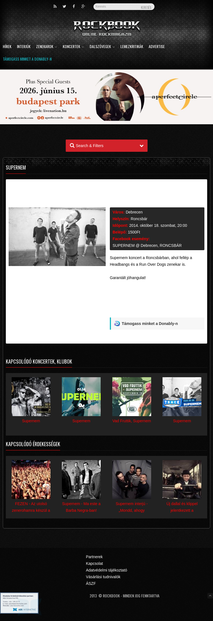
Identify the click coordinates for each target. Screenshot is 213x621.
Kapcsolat (94, 563)
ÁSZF (91, 583)
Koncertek (73, 46)
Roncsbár (139, 219)
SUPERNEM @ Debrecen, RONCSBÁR (147, 245)
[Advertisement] (157, 304)
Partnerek (94, 557)
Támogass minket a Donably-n (27, 59)
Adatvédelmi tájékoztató (106, 570)
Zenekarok (46, 46)
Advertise (157, 46)
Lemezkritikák (131, 46)
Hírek (7, 46)
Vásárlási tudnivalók (103, 577)
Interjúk (24, 46)
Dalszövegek (102, 46)
